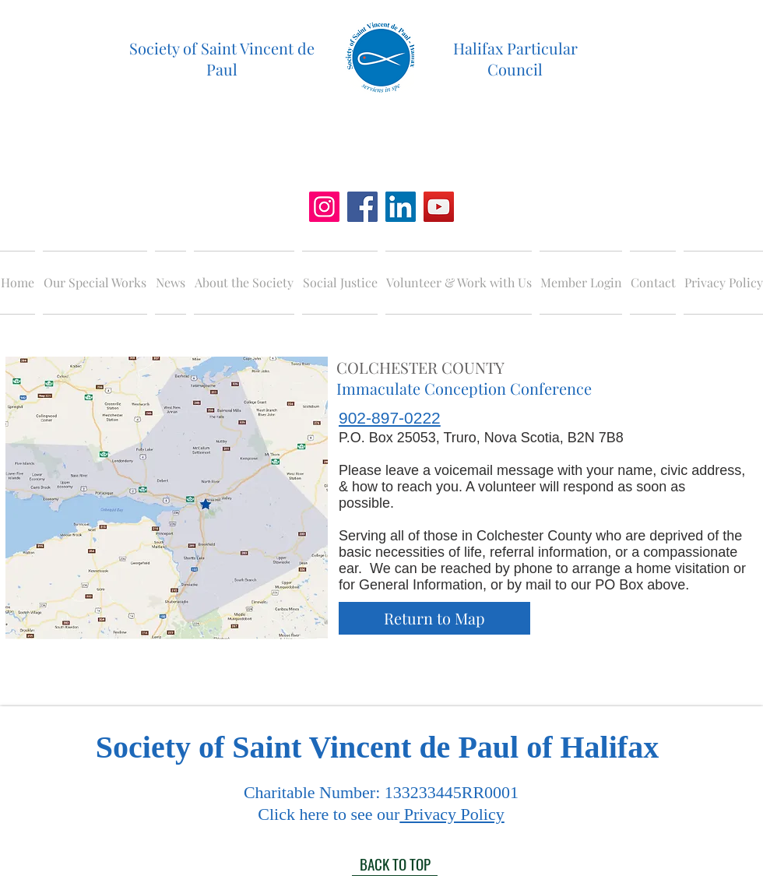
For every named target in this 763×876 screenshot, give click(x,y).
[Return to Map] (434, 618)
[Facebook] (362, 207)
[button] (95, 283)
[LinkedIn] (400, 207)
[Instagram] (324, 207)
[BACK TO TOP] (395, 864)
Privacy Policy (451, 814)
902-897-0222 (390, 418)
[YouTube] (439, 207)
